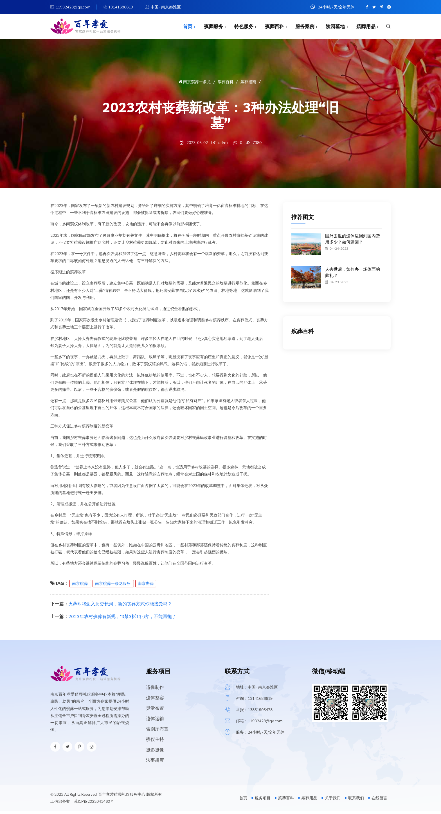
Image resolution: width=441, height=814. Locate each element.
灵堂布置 (155, 711)
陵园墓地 (333, 28)
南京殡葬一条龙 (195, 84)
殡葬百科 (272, 28)
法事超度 (155, 763)
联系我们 (356, 801)
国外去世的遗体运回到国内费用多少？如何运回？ (352, 242)
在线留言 (379, 801)
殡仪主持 (155, 742)
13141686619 (120, 7)
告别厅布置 (157, 732)
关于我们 (333, 801)
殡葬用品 (364, 28)
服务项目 (263, 801)
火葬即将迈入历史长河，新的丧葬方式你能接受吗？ (120, 607)
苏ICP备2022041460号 (94, 804)
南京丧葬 (146, 586)
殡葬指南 (248, 84)
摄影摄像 (155, 753)
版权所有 (154, 797)
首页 (184, 28)
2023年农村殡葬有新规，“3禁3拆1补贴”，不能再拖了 (122, 619)
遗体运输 (155, 721)
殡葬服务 (210, 28)
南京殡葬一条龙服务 (113, 586)
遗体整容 (155, 700)
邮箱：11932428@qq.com (259, 724)
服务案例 (302, 28)
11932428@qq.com (73, 7)
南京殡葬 (80, 586)
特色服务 (241, 28)
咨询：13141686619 (254, 701)
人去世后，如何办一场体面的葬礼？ (352, 275)
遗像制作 (155, 690)
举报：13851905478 (254, 712)
